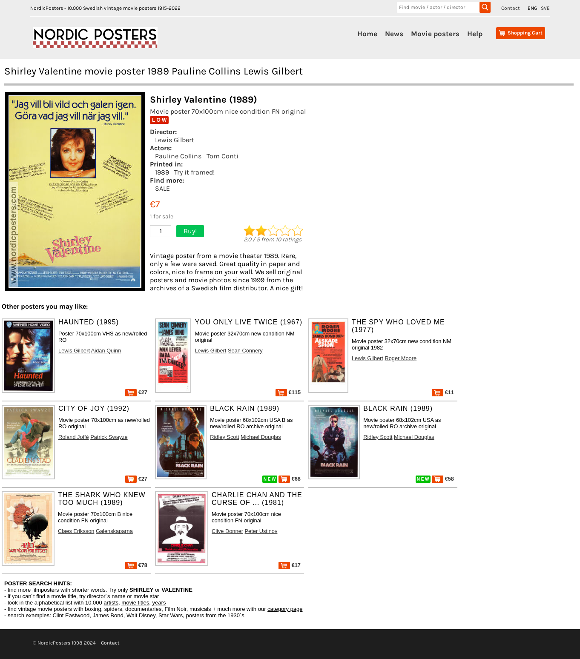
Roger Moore (400, 358)
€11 (443, 392)
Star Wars (170, 615)
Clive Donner (227, 531)
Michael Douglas (261, 437)
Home (367, 33)
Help (474, 33)
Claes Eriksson (76, 531)
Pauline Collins (178, 156)
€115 (288, 392)
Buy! (190, 231)
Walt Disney (140, 615)
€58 (443, 479)
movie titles (135, 602)
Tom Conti (222, 156)
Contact (510, 8)
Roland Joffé (73, 437)
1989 (162, 172)
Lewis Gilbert (174, 140)
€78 (136, 565)
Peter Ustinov (261, 531)
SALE (162, 188)
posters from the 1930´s (215, 615)
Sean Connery (245, 350)
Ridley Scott (224, 437)
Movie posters (435, 33)
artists (110, 602)
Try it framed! (194, 172)
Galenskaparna (114, 531)
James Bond (107, 615)
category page (284, 609)
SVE (545, 8)
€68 (290, 479)
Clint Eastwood (70, 615)
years (159, 602)
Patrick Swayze (108, 437)
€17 (290, 565)
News (394, 33)
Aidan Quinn (106, 350)
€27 (136, 392)
